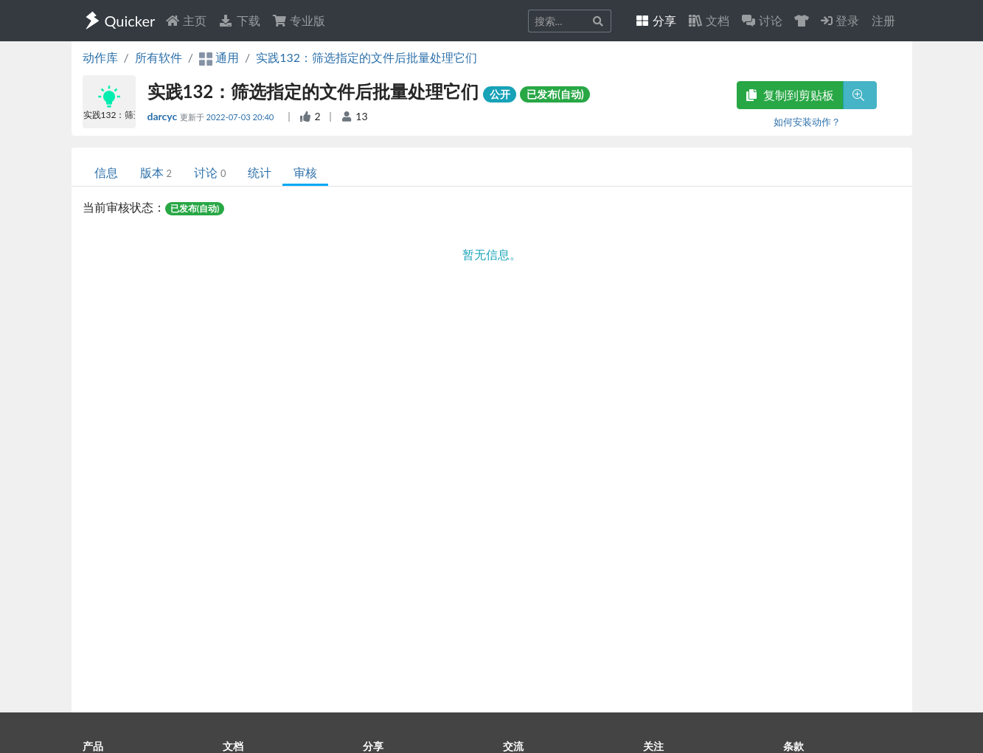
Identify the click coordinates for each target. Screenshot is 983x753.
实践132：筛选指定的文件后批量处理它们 (366, 57)
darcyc (163, 116)
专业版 (298, 20)
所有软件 (158, 57)
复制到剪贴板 (789, 95)
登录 (840, 20)
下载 (239, 20)
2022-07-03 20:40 (241, 117)
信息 (106, 172)
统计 (259, 172)
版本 (156, 172)
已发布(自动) (555, 94)
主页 (185, 20)
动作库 (100, 57)
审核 (305, 172)
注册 (883, 20)
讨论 (210, 172)
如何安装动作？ (807, 122)
